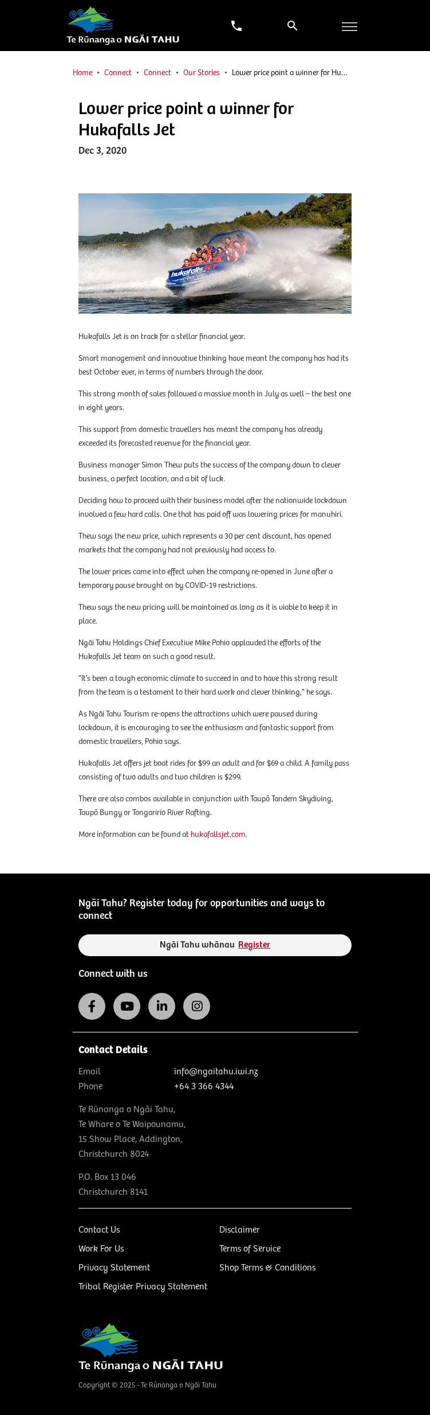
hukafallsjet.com (218, 834)
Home (82, 72)
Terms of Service (250, 1249)
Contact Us (99, 1230)
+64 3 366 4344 (204, 1087)
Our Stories (201, 72)
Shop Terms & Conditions (267, 1268)
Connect (118, 72)
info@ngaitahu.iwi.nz (216, 1072)
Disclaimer (239, 1230)
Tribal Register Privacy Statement (142, 1287)
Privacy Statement (114, 1268)
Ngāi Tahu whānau (215, 945)
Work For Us (101, 1249)
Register (254, 945)
